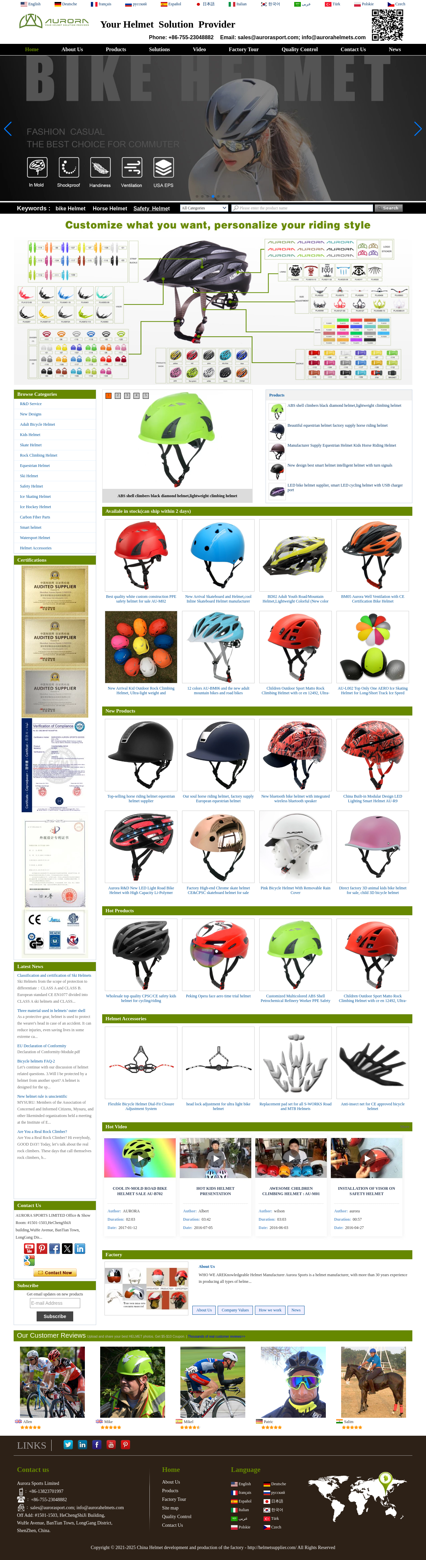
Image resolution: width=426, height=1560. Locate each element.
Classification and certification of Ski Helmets (54, 975)
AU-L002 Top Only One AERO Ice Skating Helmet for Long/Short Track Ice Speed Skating (373, 693)
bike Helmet (71, 208)
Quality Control (300, 49)
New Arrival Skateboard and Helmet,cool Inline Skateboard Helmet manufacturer (218, 599)
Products (116, 49)
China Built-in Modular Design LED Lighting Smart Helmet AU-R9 (372, 798)
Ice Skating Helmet (35, 496)
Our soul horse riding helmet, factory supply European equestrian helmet (218, 798)
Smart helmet (30, 527)
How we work (270, 1310)
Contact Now (55, 1273)
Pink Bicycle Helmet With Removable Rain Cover (295, 890)
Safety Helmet (31, 486)
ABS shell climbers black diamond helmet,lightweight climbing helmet (177, 496)
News (395, 49)
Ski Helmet (29, 476)
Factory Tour (244, 49)
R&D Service (31, 403)
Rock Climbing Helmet (38, 455)
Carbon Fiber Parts (35, 517)
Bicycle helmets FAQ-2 (36, 1061)
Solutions (159, 49)
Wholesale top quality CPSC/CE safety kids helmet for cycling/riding (141, 998)
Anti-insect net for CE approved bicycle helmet (373, 1106)
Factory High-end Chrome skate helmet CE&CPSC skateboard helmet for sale (218, 890)
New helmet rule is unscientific (42, 1096)
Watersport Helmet (35, 537)
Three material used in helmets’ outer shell (51, 1010)
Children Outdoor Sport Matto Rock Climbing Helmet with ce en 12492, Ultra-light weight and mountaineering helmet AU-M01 (295, 695)
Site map (170, 1507)
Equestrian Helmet (35, 465)
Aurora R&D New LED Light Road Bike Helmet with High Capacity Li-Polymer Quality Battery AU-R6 (141, 893)
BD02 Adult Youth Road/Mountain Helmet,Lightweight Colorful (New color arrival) (295, 601)
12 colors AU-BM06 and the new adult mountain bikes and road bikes (218, 690)
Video (199, 49)
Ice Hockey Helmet (35, 506)
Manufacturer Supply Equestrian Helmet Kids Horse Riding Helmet (342, 445)
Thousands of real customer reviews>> (216, 1336)
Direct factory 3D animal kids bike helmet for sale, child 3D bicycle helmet (373, 890)
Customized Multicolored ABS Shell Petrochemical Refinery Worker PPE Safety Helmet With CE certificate (295, 1001)
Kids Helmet (30, 434)
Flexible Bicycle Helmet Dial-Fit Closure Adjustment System (141, 1106)
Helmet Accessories (36, 548)
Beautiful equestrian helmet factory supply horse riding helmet (338, 425)
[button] (197, 196)
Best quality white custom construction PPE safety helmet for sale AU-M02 (141, 599)
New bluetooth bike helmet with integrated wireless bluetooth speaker (295, 798)
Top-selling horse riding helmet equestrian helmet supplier (141, 798)
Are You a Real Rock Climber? (42, 1131)
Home (32, 49)
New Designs (30, 414)
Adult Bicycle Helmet (37, 424)
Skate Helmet (31, 445)
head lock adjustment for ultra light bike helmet (218, 1106)
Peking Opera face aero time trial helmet (218, 996)
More (404, 1126)
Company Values (235, 1310)
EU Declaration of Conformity (41, 1046)
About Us (72, 49)
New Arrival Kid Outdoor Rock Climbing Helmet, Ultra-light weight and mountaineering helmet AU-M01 (141, 693)
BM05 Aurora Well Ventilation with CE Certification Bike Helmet (372, 599)
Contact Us (353, 49)
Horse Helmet (111, 208)
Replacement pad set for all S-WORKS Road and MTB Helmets (296, 1106)
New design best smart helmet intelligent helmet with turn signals (340, 465)
